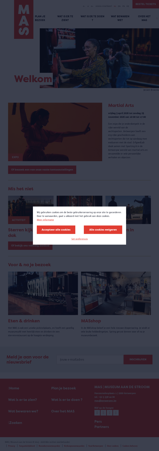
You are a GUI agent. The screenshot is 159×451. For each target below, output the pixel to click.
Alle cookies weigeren (103, 229)
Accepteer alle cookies (56, 229)
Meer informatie (45, 219)
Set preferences (79, 238)
